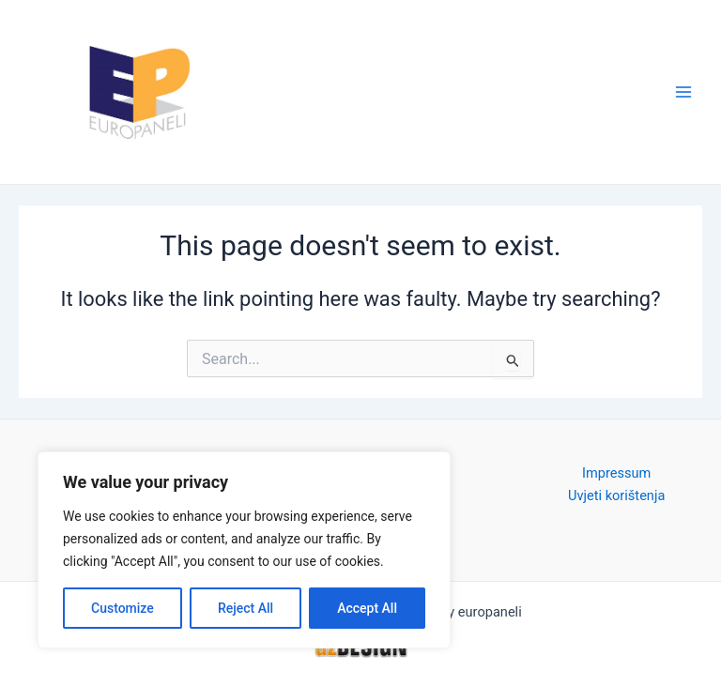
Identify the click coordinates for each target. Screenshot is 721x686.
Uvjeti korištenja (616, 495)
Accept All (367, 608)
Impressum (616, 473)
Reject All (245, 608)
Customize (122, 608)
